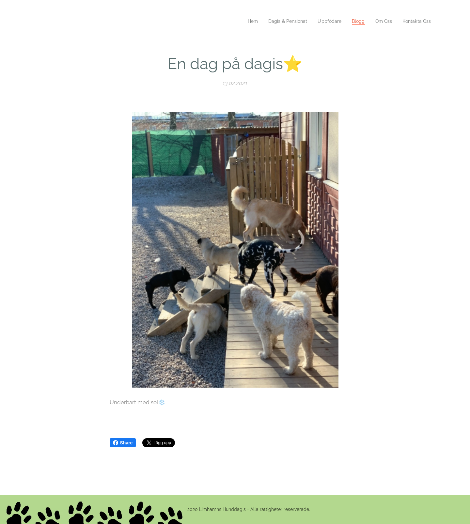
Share (123, 442)
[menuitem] (244, 21)
